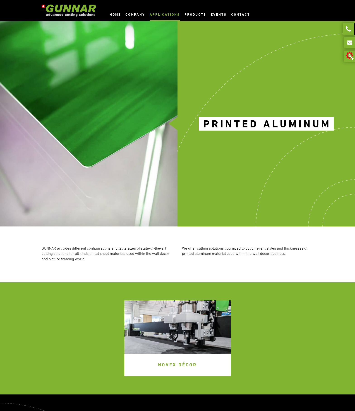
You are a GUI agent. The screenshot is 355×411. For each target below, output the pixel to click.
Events (219, 14)
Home (115, 14)
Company (135, 14)
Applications (165, 14)
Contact (240, 14)
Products (195, 14)
